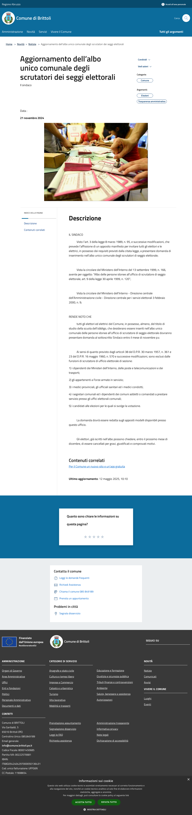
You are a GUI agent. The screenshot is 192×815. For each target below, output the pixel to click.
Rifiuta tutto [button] (109, 802)
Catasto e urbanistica (61, 688)
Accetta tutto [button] (83, 802)
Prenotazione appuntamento (65, 723)
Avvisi (147, 682)
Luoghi (147, 698)
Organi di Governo (12, 671)
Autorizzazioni (104, 700)
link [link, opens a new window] (127, 795)
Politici (5, 694)
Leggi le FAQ (56, 735)
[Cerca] (186, 18)
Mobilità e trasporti (59, 706)
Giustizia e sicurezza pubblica (113, 676)
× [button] (188, 779)
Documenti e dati (11, 706)
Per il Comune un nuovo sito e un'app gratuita (97, 466)
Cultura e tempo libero (61, 676)
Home (9, 44)
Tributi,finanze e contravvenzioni (115, 682)
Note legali (103, 735)
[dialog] (96, 795)
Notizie (32, 44)
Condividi (144, 60)
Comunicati (150, 676)
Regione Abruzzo (11, 4)
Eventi (147, 704)
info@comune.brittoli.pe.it (17, 745)
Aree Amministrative (13, 676)
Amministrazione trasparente (113, 723)
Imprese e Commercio (61, 682)
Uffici (5, 682)
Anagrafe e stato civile (61, 671)
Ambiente (102, 688)
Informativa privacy (107, 729)
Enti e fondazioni (11, 688)
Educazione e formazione (110, 670)
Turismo (53, 694)
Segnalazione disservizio (62, 729)
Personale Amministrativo (16, 700)
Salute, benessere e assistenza (113, 694)
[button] (96, 809)
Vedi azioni (145, 67)
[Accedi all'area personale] (173, 4)
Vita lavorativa (57, 700)
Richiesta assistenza (60, 741)
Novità (20, 44)
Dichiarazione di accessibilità (112, 741)
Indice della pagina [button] (33, 212)
